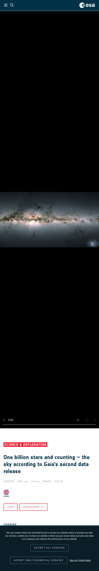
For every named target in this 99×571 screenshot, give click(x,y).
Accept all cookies (49, 548)
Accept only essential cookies (38, 560)
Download (33, 507)
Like (10, 507)
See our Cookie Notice (80, 560)
